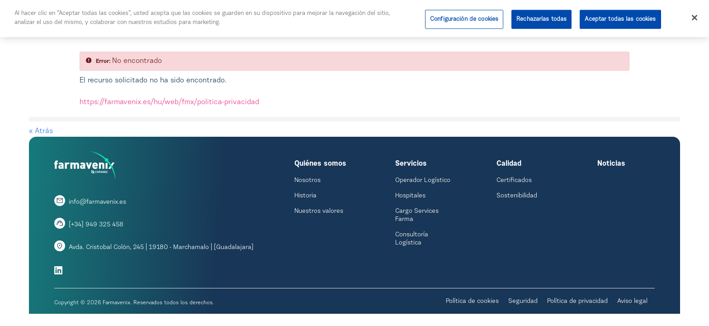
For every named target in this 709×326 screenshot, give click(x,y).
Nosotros (307, 180)
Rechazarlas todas (541, 17)
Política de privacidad (577, 301)
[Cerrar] (694, 16)
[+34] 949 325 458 (96, 225)
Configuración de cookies (464, 17)
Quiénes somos (320, 164)
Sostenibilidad (516, 196)
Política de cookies (472, 301)
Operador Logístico (422, 180)
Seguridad (523, 301)
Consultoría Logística (411, 239)
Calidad (508, 164)
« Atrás (41, 131)
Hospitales (410, 196)
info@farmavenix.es (97, 202)
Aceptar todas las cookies (620, 17)
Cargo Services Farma (417, 215)
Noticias (611, 164)
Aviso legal (632, 301)
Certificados (514, 180)
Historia (305, 196)
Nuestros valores (318, 211)
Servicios (411, 164)
